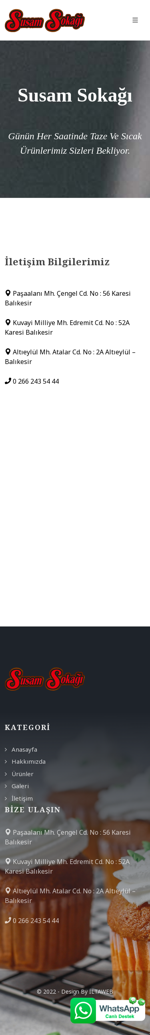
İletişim (22, 798)
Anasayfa (24, 749)
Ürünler (23, 774)
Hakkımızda (29, 761)
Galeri (20, 786)
